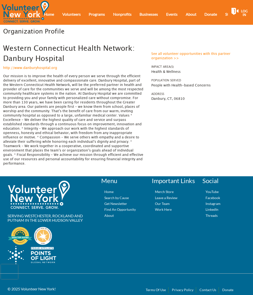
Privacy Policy (182, 290)
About (109, 215)
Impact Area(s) (162, 66)
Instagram (213, 204)
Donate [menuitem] (210, 14)
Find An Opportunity (120, 209)
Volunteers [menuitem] (71, 14)
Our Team (162, 204)
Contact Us (207, 290)
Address (157, 94)
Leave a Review (166, 198)
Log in (244, 13)
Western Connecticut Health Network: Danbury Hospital (69, 53)
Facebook (213, 198)
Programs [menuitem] (97, 14)
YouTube (212, 192)
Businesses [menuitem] (148, 14)
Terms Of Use (156, 290)
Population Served (166, 80)
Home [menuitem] (49, 14)
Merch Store (164, 192)
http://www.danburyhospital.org (30, 68)
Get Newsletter (115, 204)
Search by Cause (116, 198)
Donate (227, 290)
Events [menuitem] (171, 14)
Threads (212, 215)
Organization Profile (33, 31)
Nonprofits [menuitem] (122, 14)
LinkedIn (212, 209)
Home (109, 192)
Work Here (163, 209)
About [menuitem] (191, 14)
